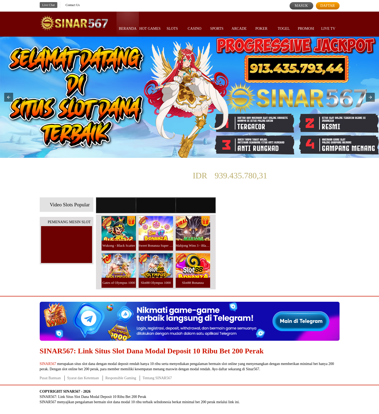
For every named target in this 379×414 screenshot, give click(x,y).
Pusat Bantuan (50, 378)
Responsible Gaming (120, 378)
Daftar (327, 6)
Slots (172, 24)
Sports (217, 24)
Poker (261, 24)
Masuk (301, 6)
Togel (284, 24)
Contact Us (72, 5)
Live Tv (328, 24)
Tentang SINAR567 (157, 378)
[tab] (116, 205)
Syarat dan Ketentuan (83, 378)
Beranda (128, 24)
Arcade (239, 24)
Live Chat (48, 5)
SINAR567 (48, 364)
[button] (8, 97)
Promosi (306, 24)
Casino (194, 24)
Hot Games (150, 24)
